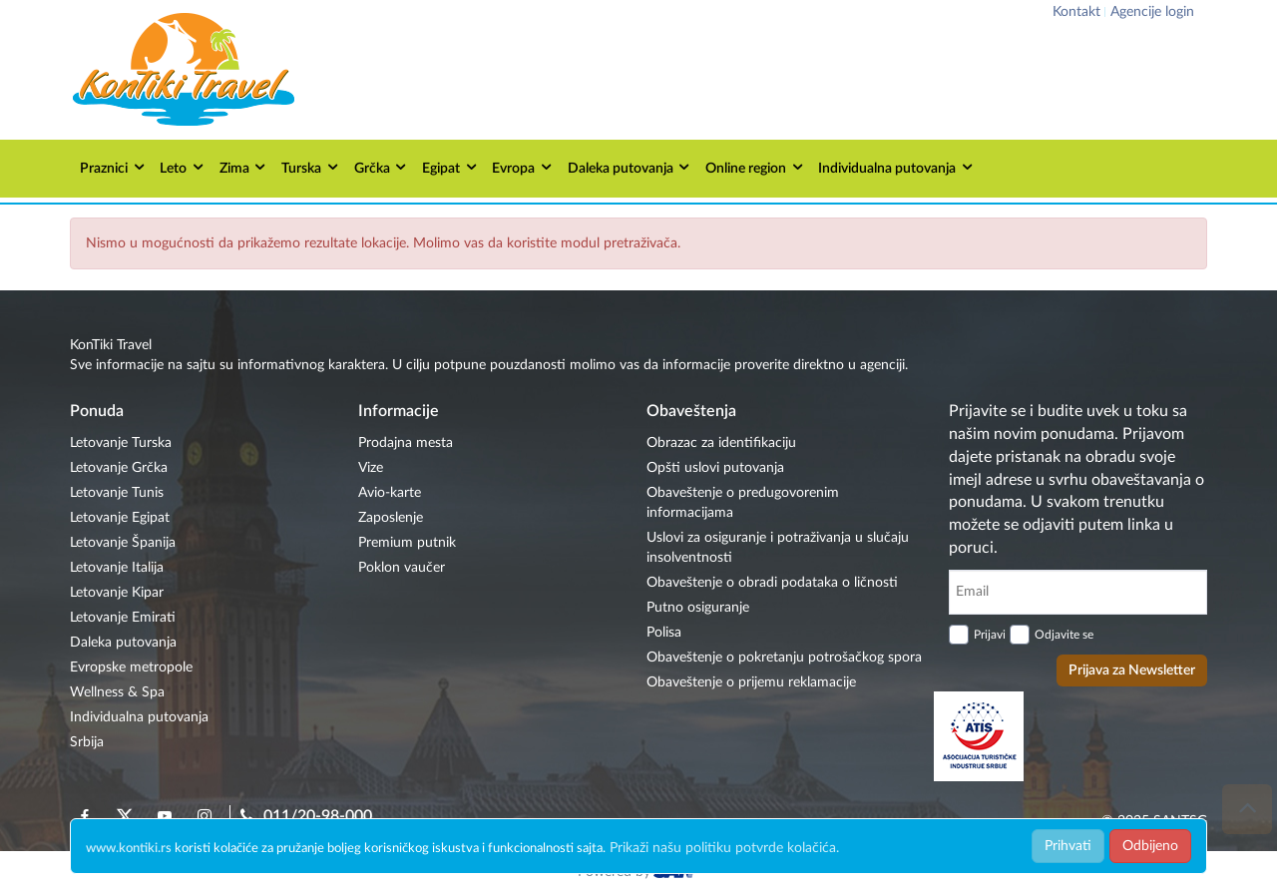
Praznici (113, 167)
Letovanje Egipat (120, 518)
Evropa (523, 167)
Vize (370, 468)
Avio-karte (389, 493)
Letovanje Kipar (117, 593)
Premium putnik (407, 543)
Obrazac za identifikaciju (721, 443)
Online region (755, 167)
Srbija (87, 742)
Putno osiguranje (697, 608)
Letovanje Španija (123, 543)
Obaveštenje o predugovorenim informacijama (742, 503)
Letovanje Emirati (123, 618)
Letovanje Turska (121, 443)
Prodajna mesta (405, 443)
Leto (183, 167)
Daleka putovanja (630, 167)
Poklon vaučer (401, 568)
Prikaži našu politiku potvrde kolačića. (724, 848)
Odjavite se (1064, 635)
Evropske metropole (131, 667)
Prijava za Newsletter (1131, 670)
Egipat (450, 167)
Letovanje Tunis (117, 493)
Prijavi (990, 635)
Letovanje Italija (117, 568)
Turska (310, 167)
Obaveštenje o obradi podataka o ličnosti (772, 583)
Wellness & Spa (117, 692)
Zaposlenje (390, 518)
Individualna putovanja (896, 167)
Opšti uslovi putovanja (715, 468)
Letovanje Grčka (119, 468)
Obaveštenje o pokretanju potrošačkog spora (784, 658)
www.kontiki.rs (129, 848)
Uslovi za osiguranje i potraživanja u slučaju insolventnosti (777, 548)
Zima (243, 167)
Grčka (381, 167)
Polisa (663, 633)
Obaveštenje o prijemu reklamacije (751, 682)
